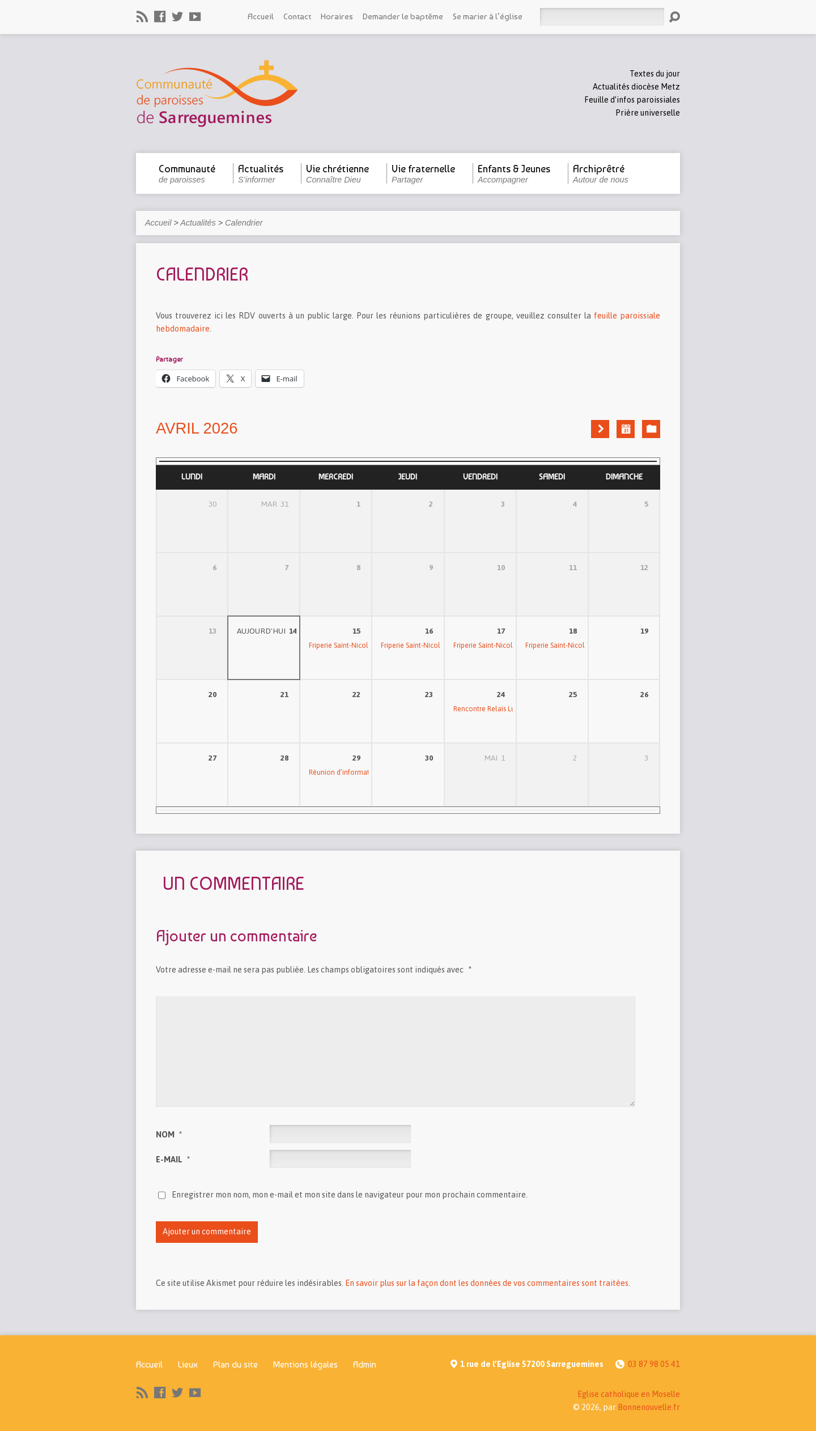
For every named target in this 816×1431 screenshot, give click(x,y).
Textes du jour (655, 73)
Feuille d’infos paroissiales (632, 99)
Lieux (188, 1364)
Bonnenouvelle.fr (649, 1407)
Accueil (261, 16)
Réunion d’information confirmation (365, 772)
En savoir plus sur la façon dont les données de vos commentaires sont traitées (486, 1283)
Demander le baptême (403, 16)
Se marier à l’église (487, 16)
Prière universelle (647, 112)
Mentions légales (305, 1364)
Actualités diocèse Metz (636, 86)
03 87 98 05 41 (654, 1364)
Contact (297, 16)
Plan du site (235, 1364)
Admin (364, 1364)
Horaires (337, 16)
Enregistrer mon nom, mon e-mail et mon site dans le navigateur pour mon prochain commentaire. (350, 1194)
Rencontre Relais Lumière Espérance (510, 709)
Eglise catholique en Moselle (628, 1394)
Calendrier (243, 222)
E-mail (173, 1159)
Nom (169, 1134)
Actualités (197, 222)
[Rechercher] (601, 17)
